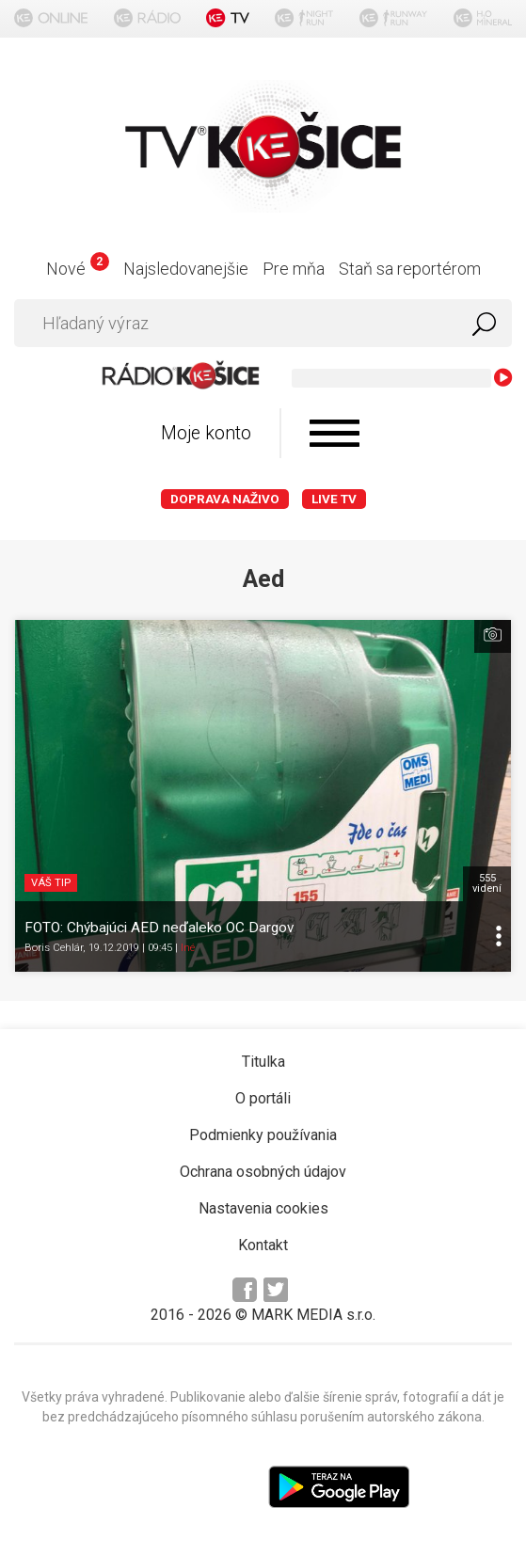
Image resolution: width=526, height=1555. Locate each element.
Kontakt (263, 1245)
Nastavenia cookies (263, 1208)
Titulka (263, 1062)
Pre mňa (294, 268)
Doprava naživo (224, 499)
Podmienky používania (263, 1135)
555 (487, 883)
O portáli (263, 1098)
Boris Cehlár (53, 948)
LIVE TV (334, 499)
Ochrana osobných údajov (263, 1172)
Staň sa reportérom (410, 268)
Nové (77, 268)
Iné (188, 948)
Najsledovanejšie (185, 268)
